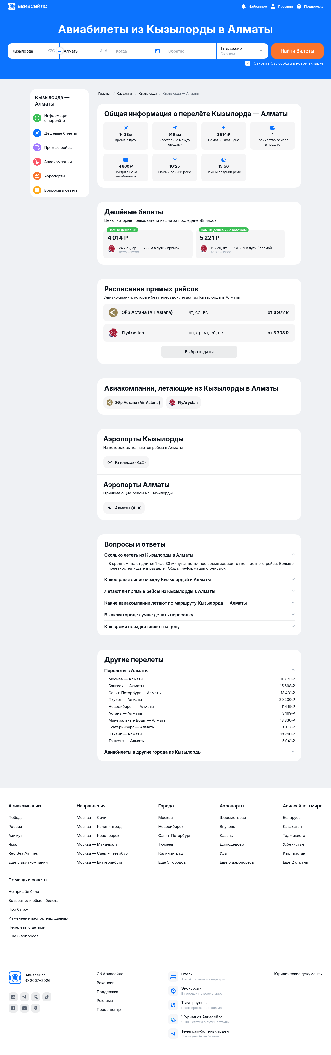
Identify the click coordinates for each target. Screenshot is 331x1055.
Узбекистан (293, 844)
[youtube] (24, 1008)
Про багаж (19, 909)
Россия (15, 826)
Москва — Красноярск (98, 835)
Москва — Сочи (92, 817)
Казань (226, 835)
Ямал (13, 844)
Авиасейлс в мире (303, 806)
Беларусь (291, 817)
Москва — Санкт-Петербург (103, 853)
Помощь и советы (28, 879)
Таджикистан (295, 835)
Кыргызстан (294, 853)
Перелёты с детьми (27, 927)
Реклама (105, 1000)
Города (166, 806)
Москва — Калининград (99, 826)
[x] (36, 997)
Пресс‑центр (109, 1009)
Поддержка (107, 991)
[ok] (36, 1008)
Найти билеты (297, 51)
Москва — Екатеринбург (100, 862)
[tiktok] (47, 997)
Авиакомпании (25, 806)
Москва (165, 817)
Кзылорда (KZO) (126, 462)
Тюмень (165, 844)
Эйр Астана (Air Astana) (133, 402)
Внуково (227, 826)
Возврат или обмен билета (34, 900)
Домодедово (232, 844)
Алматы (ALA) (124, 508)
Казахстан (292, 826)
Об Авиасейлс (110, 973)
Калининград (170, 853)
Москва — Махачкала (97, 844)
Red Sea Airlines (23, 853)
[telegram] (24, 997)
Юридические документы (298, 973)
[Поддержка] (310, 6)
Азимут (15, 835)
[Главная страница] (27, 6)
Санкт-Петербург (174, 835)
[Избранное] (254, 6)
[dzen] (13, 1008)
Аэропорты (232, 806)
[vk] (13, 997)
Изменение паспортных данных (38, 918)
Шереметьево (233, 817)
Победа (16, 817)
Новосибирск (170, 826)
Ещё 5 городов (172, 862)
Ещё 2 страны (296, 862)
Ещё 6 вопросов (24, 936)
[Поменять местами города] (59, 50)
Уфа (223, 853)
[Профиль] (281, 6)
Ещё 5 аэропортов (237, 862)
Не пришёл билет (25, 891)
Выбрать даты (199, 352)
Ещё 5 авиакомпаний (28, 862)
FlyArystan (183, 402)
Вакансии (105, 982)
